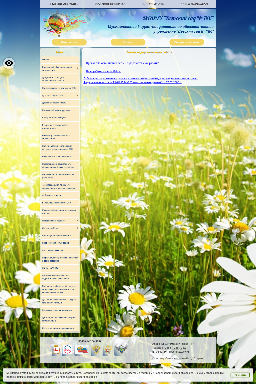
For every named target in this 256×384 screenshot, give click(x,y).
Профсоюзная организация (55, 243)
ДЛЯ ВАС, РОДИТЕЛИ (52, 95)
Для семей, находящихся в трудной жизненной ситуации (59, 301)
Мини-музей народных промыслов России (59, 212)
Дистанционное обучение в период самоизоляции (59, 319)
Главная (46, 59)
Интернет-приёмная (186, 42)
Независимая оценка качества (57, 156)
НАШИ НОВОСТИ (50, 268)
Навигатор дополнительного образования (56, 137)
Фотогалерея (69, 42)
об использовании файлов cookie (76, 376)
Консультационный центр (54, 117)
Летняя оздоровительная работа (58, 328)
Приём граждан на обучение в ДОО (59, 88)
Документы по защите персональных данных (53, 79)
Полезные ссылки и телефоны (57, 310)
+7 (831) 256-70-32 (155, 4)
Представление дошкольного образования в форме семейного (58, 165)
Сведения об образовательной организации (57, 68)
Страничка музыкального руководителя (54, 126)
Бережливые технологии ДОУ (56, 203)
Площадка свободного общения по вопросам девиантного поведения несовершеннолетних (59, 289)
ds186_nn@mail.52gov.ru (196, 4)
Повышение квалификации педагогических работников (55, 277)
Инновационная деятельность (57, 235)
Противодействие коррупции (56, 110)
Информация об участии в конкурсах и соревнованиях (60, 259)
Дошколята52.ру (50, 228)
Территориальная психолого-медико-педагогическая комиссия (58, 186)
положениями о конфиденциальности (29, 376)
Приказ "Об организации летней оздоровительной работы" (122, 63)
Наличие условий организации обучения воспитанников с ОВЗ (57, 147)
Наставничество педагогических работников (58, 176)
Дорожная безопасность (54, 103)
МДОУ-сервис (195, 358)
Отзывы (128, 42)
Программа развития (52, 250)
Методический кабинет (53, 220)
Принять (240, 375)
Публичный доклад (51, 195)
